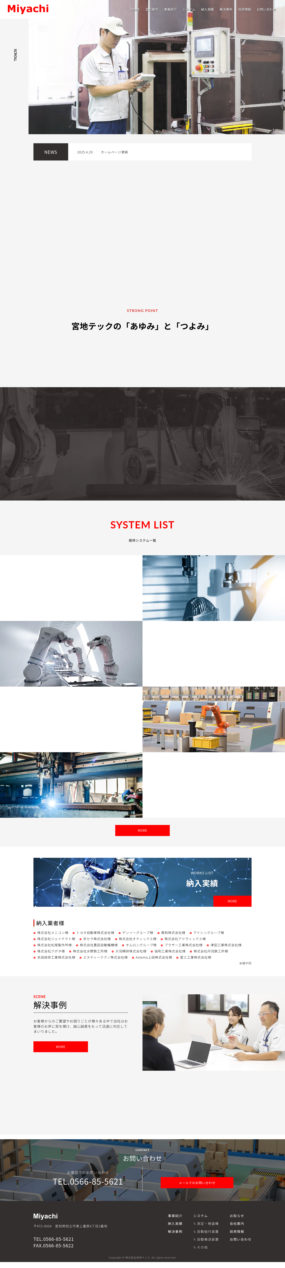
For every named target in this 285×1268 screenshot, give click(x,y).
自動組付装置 (208, 1237)
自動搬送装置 (208, 1245)
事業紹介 (170, 9)
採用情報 (244, 9)
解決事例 (226, 9)
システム (189, 9)
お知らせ (237, 1221)
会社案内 (151, 9)
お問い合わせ (266, 9)
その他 (202, 1253)
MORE (142, 834)
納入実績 (207, 9)
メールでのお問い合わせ (197, 1187)
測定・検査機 (208, 1229)
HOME (135, 9)
